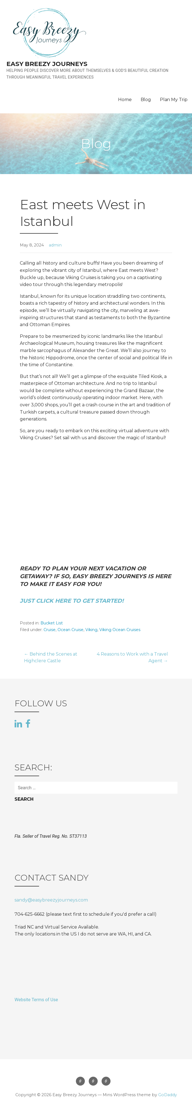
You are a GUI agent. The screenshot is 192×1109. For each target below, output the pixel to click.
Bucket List (51, 623)
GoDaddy (167, 1094)
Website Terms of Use (36, 999)
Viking (91, 629)
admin (55, 245)
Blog (146, 99)
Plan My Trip (174, 99)
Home (124, 99)
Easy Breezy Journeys (46, 64)
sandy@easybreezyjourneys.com (51, 900)
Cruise (50, 629)
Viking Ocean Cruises (119, 629)
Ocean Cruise (70, 629)
